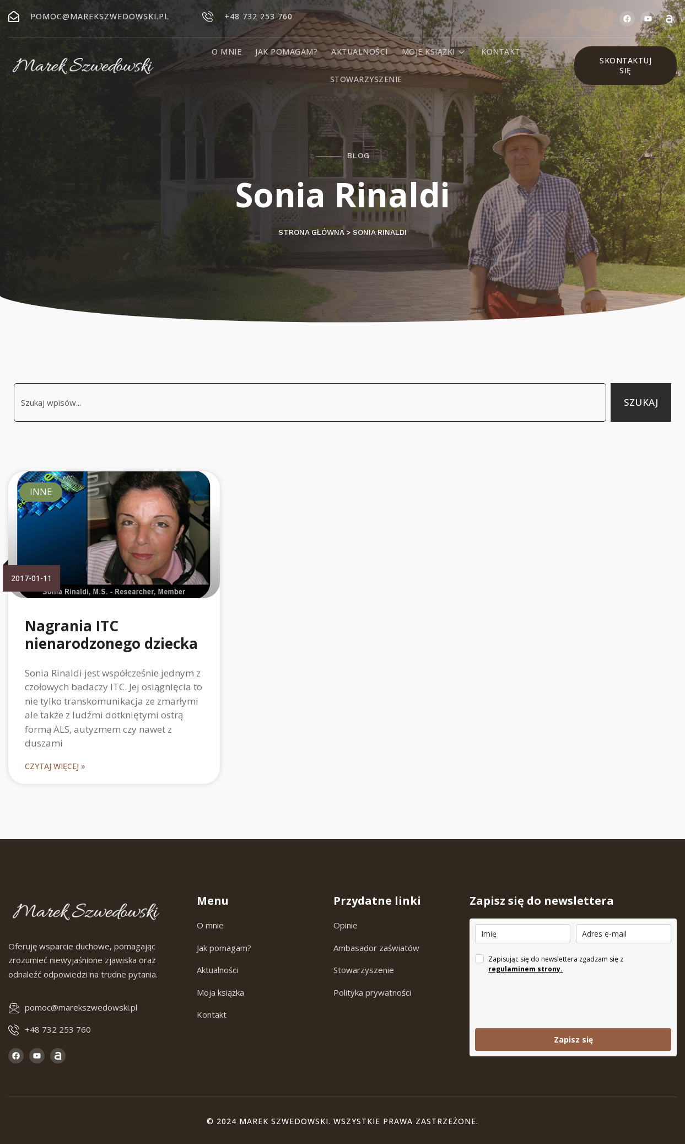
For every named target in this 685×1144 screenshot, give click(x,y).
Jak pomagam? (287, 51)
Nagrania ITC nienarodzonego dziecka (111, 634)
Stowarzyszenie (366, 79)
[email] (623, 933)
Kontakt (500, 51)
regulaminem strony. (525, 969)
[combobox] (310, 402)
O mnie (228, 51)
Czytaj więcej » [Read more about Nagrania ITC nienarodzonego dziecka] (55, 766)
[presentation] (559, 1001)
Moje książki (434, 51)
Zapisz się (573, 1039)
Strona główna (311, 232)
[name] (522, 933)
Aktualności (360, 51)
